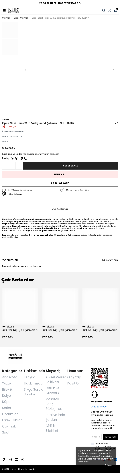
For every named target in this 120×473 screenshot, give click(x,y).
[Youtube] (16, 459)
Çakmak (7, 17)
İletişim (29, 377)
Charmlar (10, 414)
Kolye (6, 395)
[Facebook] (3, 459)
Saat (5, 432)
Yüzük (6, 383)
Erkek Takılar (12, 420)
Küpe (6, 402)
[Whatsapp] (23, 459)
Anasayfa (9, 377)
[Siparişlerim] (109, 10)
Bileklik (7, 389)
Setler (6, 408)
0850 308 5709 (99, 406)
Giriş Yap (74, 377)
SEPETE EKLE (70, 165)
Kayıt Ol (73, 383)
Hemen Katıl (110, 437)
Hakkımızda (33, 383)
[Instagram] (10, 459)
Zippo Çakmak (21, 17)
